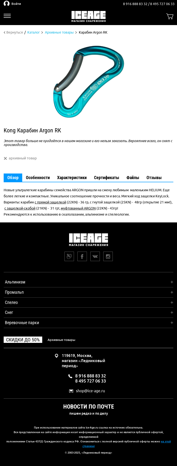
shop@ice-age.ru (90, 391)
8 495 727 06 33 (162, 4)
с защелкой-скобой (19, 208)
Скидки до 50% (23, 340)
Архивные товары (61, 339)
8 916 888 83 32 (135, 4)
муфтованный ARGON (78, 208)
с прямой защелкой (50, 202)
